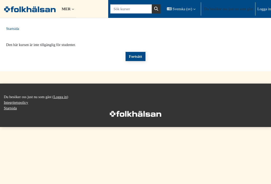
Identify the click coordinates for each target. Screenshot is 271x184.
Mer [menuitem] (66, 9)
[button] (181, 9)
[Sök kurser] (131, 9)
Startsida (12, 29)
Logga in (264, 9)
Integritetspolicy (16, 159)
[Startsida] (30, 8)
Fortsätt (135, 57)
